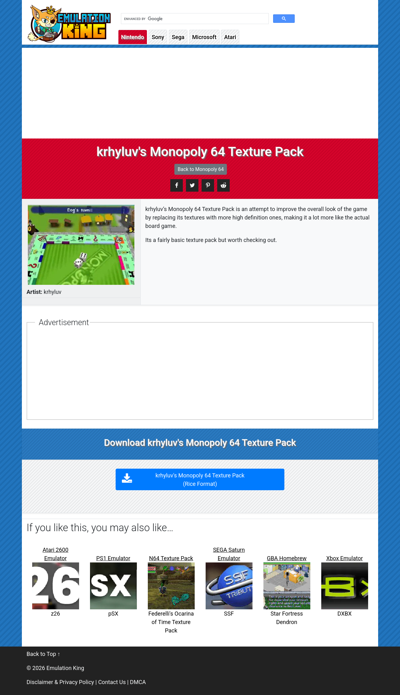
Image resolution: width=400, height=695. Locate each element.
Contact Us (112, 682)
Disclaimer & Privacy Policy (60, 682)
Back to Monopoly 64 (201, 169)
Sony (158, 37)
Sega (178, 37)
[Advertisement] (200, 91)
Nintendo (132, 37)
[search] (194, 19)
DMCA (138, 682)
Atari (230, 37)
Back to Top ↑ (43, 654)
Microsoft (204, 37)
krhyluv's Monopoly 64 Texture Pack (200, 479)
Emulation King (65, 668)
